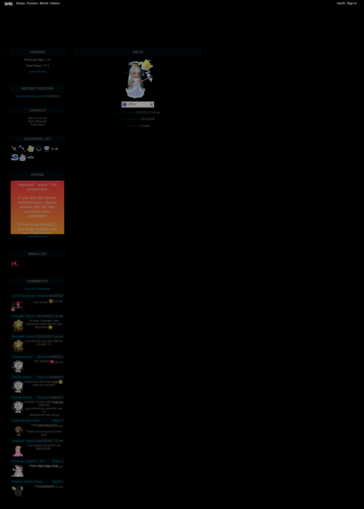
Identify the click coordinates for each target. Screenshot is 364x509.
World (44, 3)
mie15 (341, 3)
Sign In (352, 3)
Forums (32, 3)
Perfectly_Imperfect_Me (28, 461)
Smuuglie (18, 316)
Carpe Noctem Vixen (25, 420)
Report (42, 295)
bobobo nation (22, 356)
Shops (20, 3)
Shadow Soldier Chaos (27, 481)
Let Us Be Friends (24, 295)
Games (55, 3)
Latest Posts (37, 71)
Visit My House (37, 236)
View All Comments (37, 288)
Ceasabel (18, 440)
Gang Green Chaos (28, 96)
